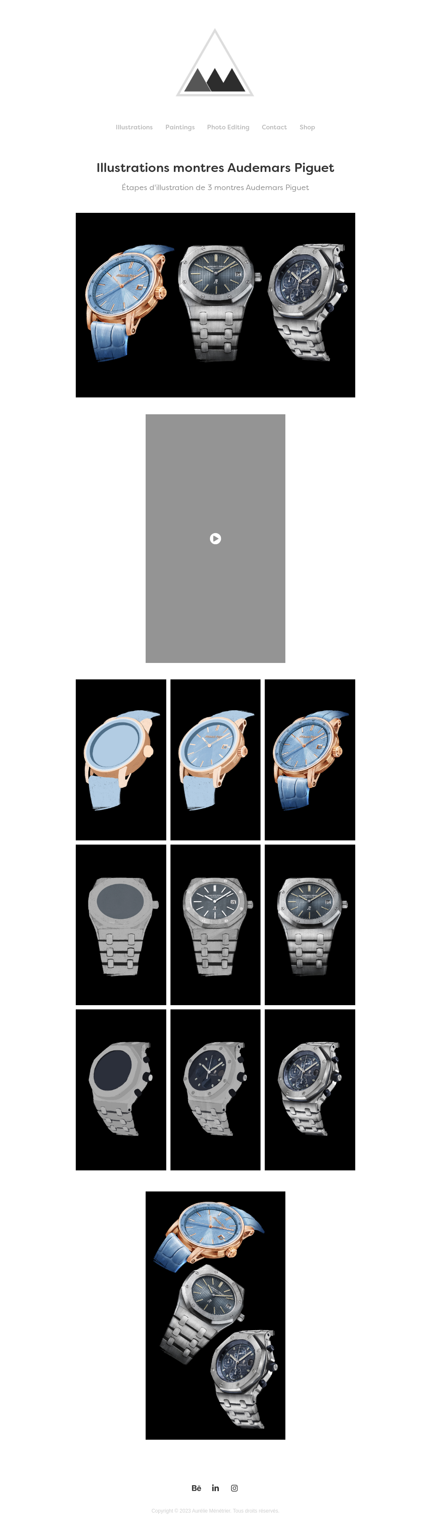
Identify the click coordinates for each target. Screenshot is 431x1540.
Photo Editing (228, 127)
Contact (274, 127)
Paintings (180, 127)
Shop (307, 127)
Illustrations (134, 127)
